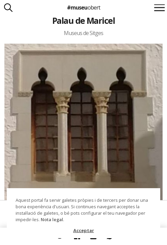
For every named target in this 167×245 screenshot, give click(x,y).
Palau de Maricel (83, 20)
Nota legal (52, 219)
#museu (83, 7)
